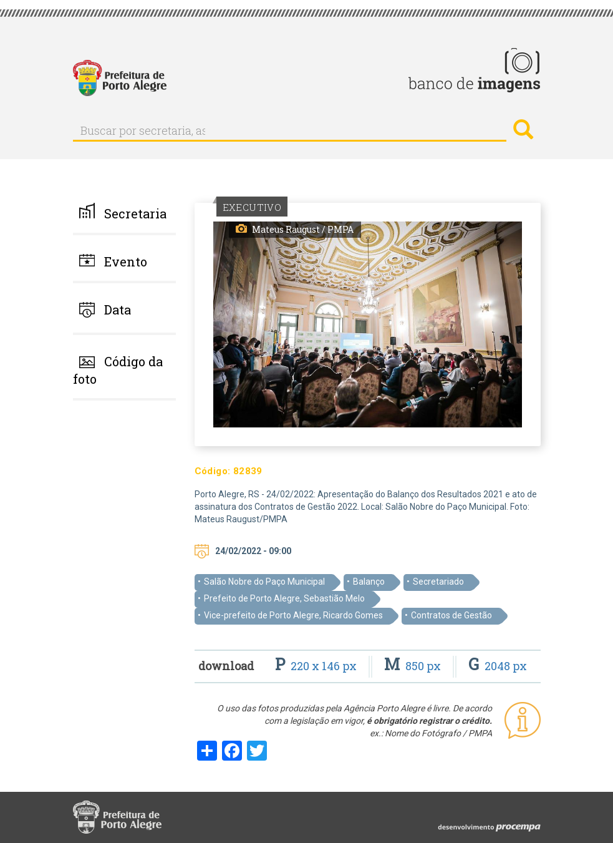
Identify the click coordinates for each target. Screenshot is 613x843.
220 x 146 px (317, 665)
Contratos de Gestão (451, 615)
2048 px (497, 665)
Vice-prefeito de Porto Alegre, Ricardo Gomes (293, 615)
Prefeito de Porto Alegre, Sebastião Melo (284, 598)
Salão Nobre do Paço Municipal (264, 582)
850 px (413, 665)
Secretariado (438, 582)
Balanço (369, 582)
